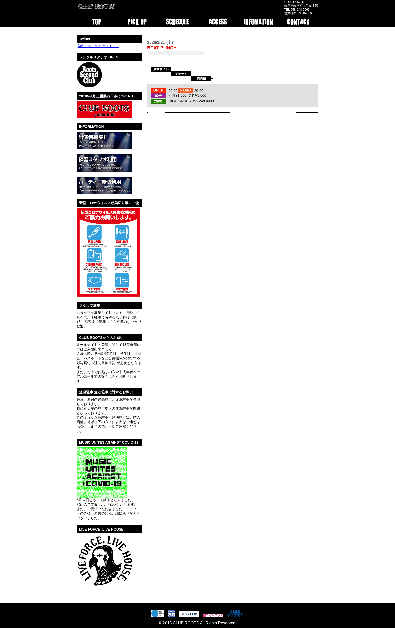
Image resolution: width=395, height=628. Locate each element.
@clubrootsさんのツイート (98, 46)
